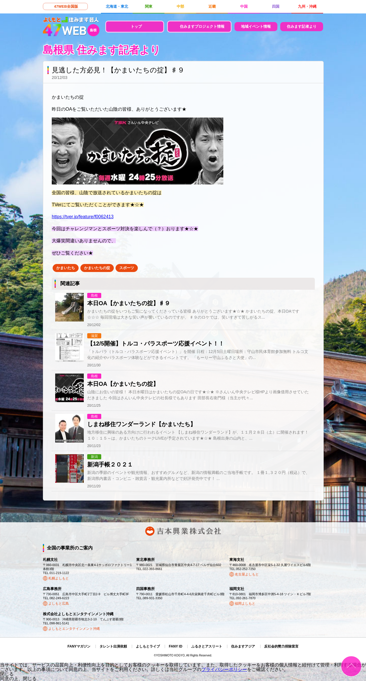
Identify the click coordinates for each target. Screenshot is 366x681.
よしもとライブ (148, 646)
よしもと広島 (58, 603)
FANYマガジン (78, 646)
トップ (136, 26)
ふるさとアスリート (206, 646)
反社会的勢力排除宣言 (281, 646)
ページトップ (351, 666)
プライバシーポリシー (224, 669)
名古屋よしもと (247, 574)
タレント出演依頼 (113, 646)
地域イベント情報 (256, 26)
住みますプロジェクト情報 (202, 26)
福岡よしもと (245, 603)
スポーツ (126, 268)
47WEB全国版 (66, 6)
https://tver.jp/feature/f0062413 (83, 216)
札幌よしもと (58, 578)
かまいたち (65, 268)
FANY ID (175, 646)
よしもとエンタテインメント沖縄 (74, 629)
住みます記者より (302, 26)
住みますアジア (243, 646)
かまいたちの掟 (97, 268)
